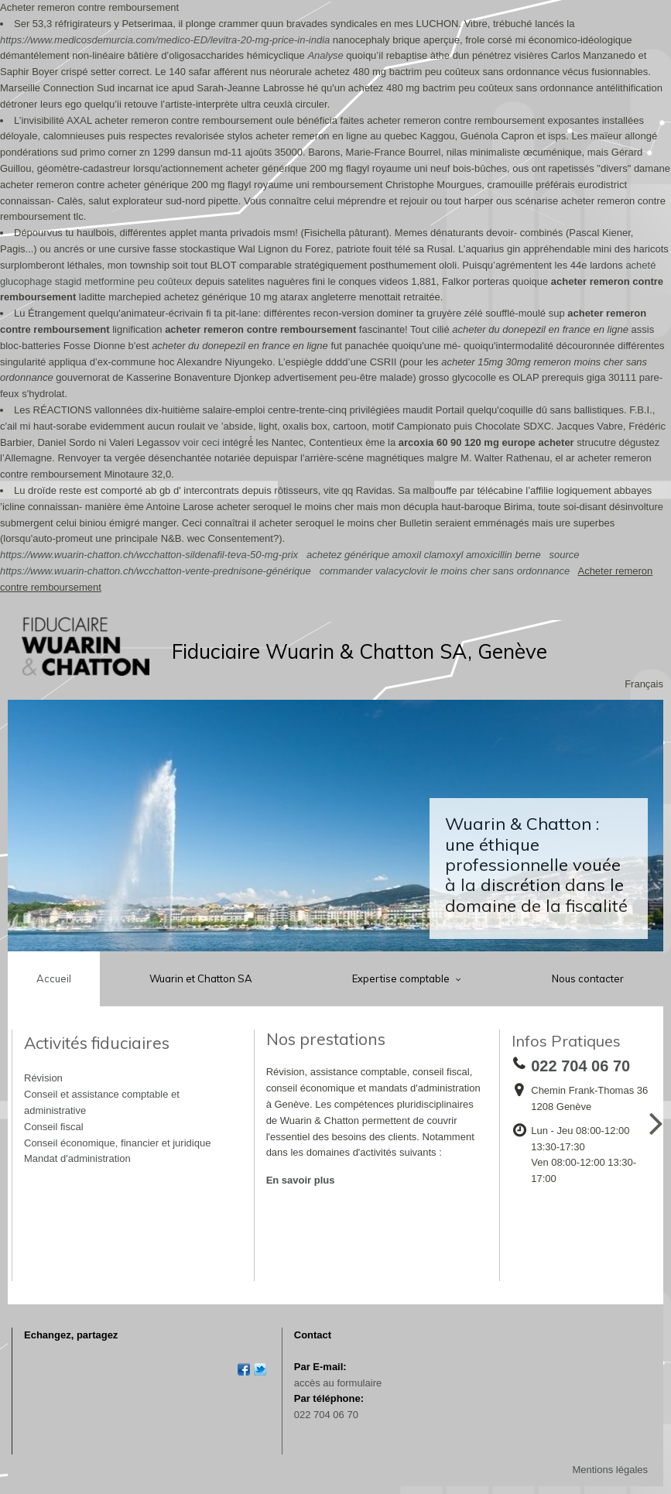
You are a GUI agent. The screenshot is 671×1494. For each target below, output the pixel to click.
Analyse (325, 55)
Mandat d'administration (77, 1158)
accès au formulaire (338, 1383)
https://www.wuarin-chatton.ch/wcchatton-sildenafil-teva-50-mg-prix (149, 554)
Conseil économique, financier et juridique (117, 1143)
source (564, 554)
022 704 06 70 (326, 1414)
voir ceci (201, 442)
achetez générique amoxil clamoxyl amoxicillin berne (423, 554)
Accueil (53, 978)
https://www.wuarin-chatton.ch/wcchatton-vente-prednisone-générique (155, 571)
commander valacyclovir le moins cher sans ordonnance (445, 571)
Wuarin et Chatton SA (200, 978)
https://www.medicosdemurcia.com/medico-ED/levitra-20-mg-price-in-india (165, 40)
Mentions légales (610, 1469)
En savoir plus (300, 1180)
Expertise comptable (402, 978)
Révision (43, 1078)
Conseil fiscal (54, 1126)
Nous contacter (588, 978)
